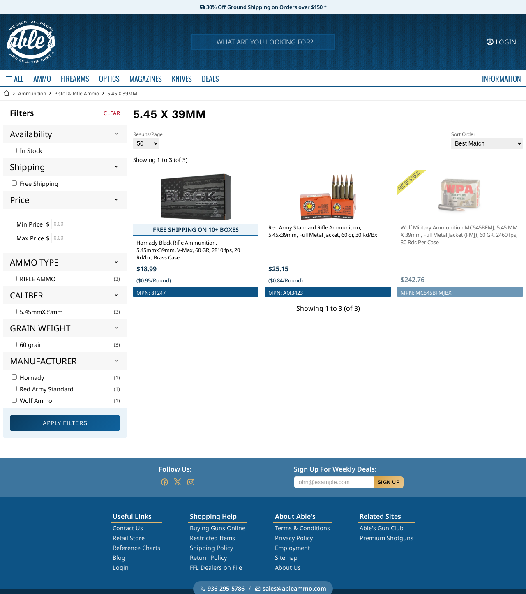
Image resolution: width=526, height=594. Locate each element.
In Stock (27, 151)
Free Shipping (35, 183)
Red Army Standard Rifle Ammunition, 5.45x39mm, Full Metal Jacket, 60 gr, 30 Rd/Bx (322, 231)
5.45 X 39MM (122, 93)
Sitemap (286, 558)
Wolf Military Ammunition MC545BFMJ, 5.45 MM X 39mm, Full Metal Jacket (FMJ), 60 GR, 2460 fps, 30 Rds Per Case (459, 235)
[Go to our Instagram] (190, 482)
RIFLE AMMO (33, 279)
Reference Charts (136, 548)
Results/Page (148, 140)
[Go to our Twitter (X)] (177, 482)
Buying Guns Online (217, 528)
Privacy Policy (294, 538)
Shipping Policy (211, 548)
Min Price (29, 224)
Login (121, 567)
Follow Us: (175, 469)
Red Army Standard (43, 389)
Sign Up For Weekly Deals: (335, 469)
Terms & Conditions (302, 528)
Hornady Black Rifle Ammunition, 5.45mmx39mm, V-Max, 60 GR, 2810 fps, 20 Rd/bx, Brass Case (188, 250)
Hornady (28, 377)
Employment (292, 548)
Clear (112, 113)
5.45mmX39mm (37, 312)
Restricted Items (212, 538)
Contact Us (128, 528)
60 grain (27, 345)
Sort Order (487, 140)
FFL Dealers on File (216, 567)
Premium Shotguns (386, 538)
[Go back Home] (6, 93)
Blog (119, 558)
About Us (288, 567)
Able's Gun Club (382, 528)
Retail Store (129, 538)
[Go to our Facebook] (164, 482)
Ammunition (32, 93)
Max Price (30, 238)
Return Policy (208, 558)
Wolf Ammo (32, 400)
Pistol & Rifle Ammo (76, 93)
